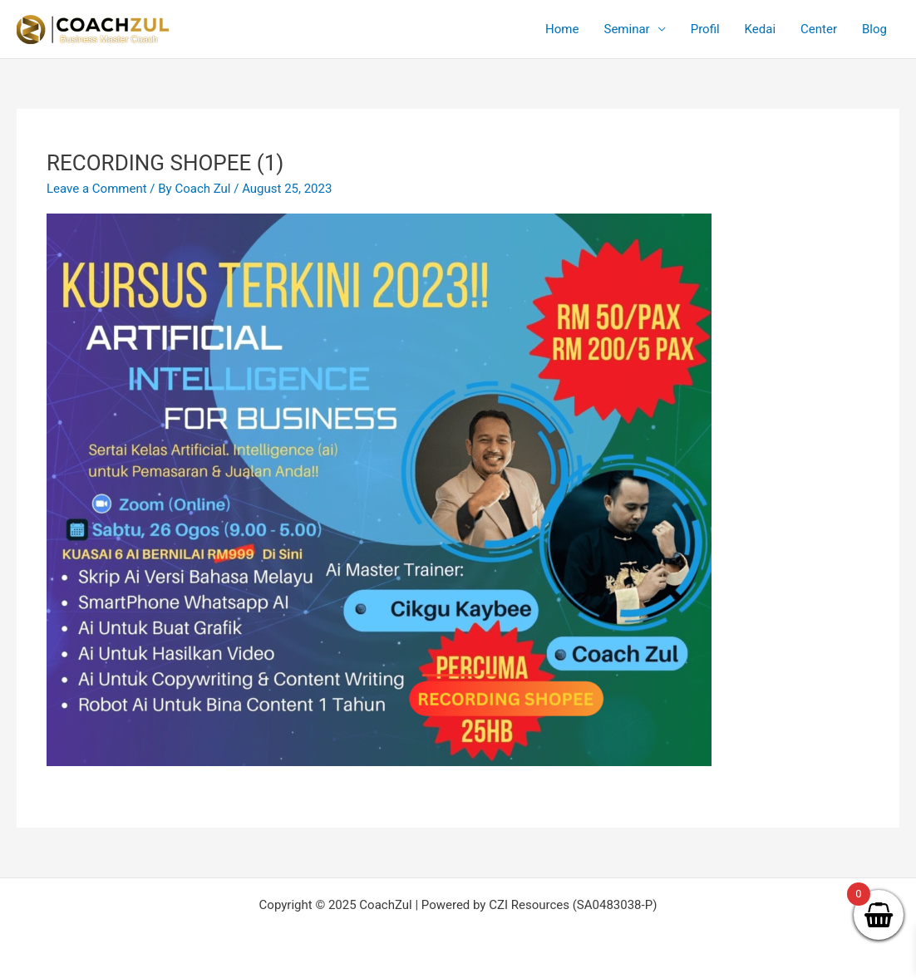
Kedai (760, 29)
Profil (705, 29)
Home (562, 29)
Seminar (626, 29)
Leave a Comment (97, 188)
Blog (874, 29)
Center (818, 29)
